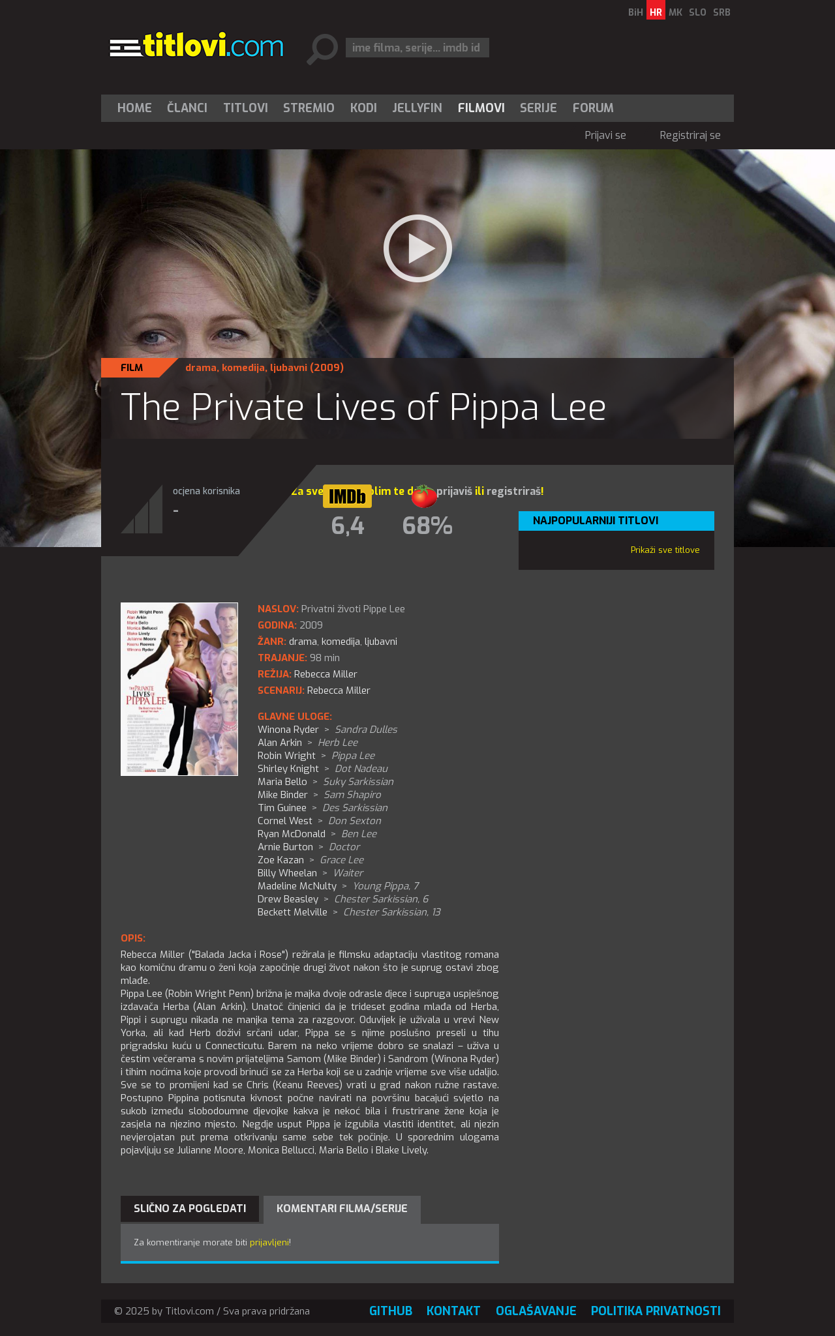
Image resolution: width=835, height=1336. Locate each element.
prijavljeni (269, 1242)
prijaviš (454, 491)
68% (427, 526)
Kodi (363, 108)
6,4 (348, 526)
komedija (243, 367)
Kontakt (454, 1311)
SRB (722, 13)
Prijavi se (605, 135)
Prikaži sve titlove (665, 550)
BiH (635, 13)
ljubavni (288, 367)
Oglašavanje (536, 1311)
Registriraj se (690, 135)
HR (656, 13)
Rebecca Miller (339, 690)
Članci (187, 108)
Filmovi (481, 108)
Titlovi (245, 108)
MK (675, 13)
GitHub (390, 1311)
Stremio (309, 108)
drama (201, 367)
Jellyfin (417, 108)
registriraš (514, 491)
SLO (697, 13)
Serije (538, 108)
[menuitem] (137, 108)
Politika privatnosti (656, 1311)
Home (134, 108)
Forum (593, 108)
